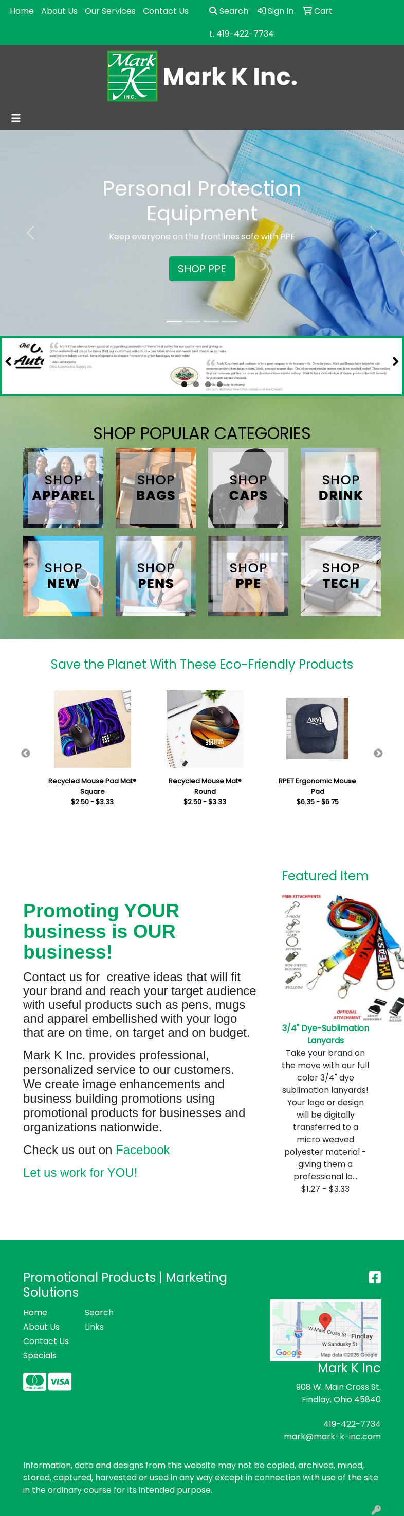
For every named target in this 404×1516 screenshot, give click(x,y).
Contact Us (166, 11)
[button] (30, 233)
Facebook (143, 1150)
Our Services (110, 11)
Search (228, 11)
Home (22, 11)
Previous (26, 753)
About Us (59, 11)
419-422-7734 (352, 1424)
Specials (40, 1356)
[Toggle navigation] (16, 118)
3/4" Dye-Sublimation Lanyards (325, 1034)
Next (378, 753)
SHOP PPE (202, 269)
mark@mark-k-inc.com (332, 1436)
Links (94, 1327)
